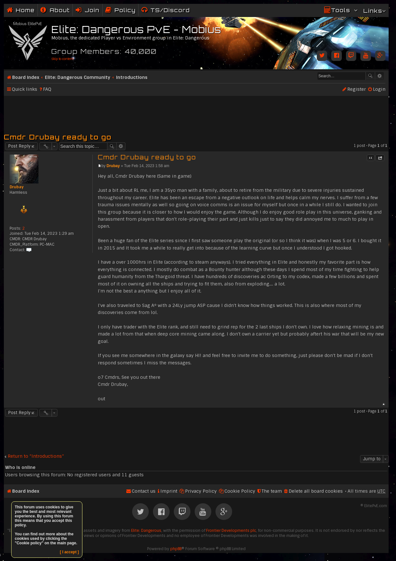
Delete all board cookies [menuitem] (316, 491)
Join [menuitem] (92, 10)
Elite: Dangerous (146, 530)
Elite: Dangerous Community (77, 77)
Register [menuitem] (356, 89)
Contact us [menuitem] (144, 491)
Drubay (17, 187)
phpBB (175, 548)
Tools (340, 10)
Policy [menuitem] (125, 10)
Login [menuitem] (379, 89)
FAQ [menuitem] (47, 89)
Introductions (131, 77)
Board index (25, 77)
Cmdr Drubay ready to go (58, 137)
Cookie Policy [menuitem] (239, 491)
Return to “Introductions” (36, 456)
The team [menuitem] (272, 491)
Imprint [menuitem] (168, 491)
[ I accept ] (69, 552)
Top (383, 404)
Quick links (24, 89)
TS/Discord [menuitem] (170, 10)
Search (370, 76)
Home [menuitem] (25, 10)
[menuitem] (55, 10)
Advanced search (379, 76)
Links (372, 10)
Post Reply (19, 146)
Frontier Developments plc (231, 530)
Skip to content (62, 59)
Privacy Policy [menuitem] (201, 491)
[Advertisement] (196, 111)
